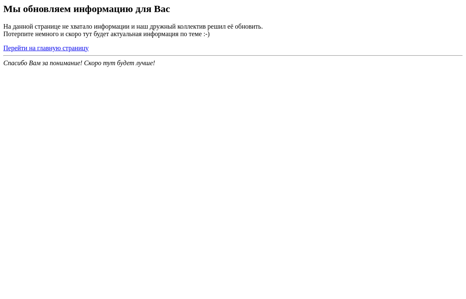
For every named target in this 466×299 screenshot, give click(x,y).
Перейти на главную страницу (46, 47)
